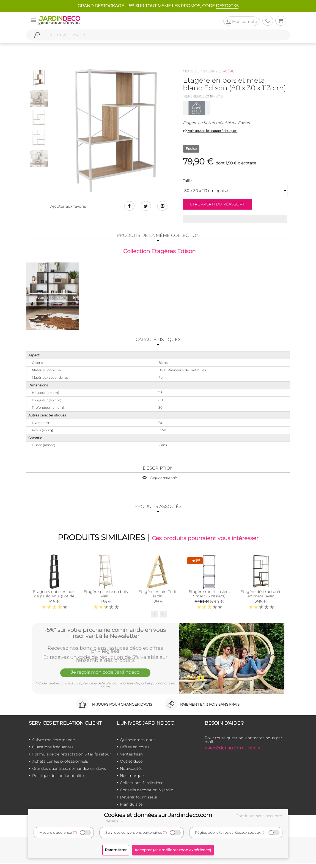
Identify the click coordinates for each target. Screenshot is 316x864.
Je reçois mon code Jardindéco (105, 674)
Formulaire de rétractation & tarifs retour (71, 755)
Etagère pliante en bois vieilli (106, 595)
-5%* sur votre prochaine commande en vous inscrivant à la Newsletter (105, 634)
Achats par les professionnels (60, 762)
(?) (75, 832)
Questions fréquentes (52, 748)
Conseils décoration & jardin (146, 791)
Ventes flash (131, 755)
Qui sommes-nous (137, 741)
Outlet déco (131, 762)
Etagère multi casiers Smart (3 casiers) (209, 595)
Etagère (226, 71)
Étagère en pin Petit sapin (157, 595)
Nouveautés (131, 769)
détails (115, 821)
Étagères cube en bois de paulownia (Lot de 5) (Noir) (54, 597)
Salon (209, 71)
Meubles (191, 71)
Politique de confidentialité (58, 776)
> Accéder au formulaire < (232, 749)
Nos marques (132, 776)
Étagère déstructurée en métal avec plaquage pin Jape (260, 597)
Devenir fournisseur (139, 798)
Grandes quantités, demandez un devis (69, 769)
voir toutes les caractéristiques (210, 131)
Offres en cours (134, 748)
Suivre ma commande (53, 741)
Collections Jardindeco (142, 784)
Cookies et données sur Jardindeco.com (158, 815)
